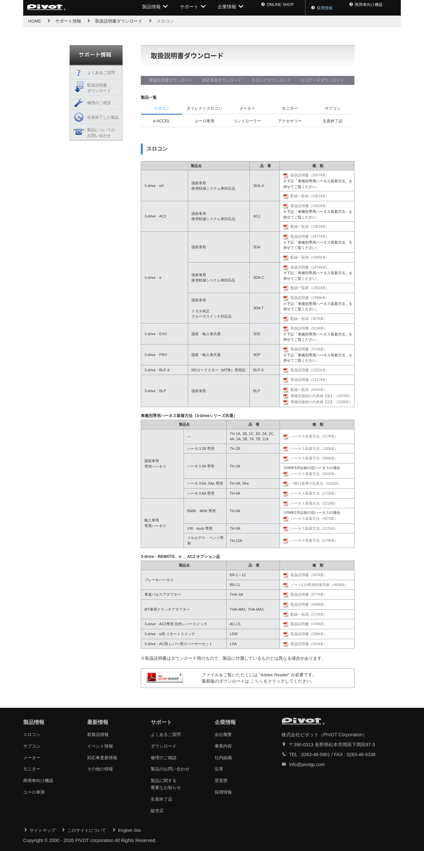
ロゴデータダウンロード (322, 80)
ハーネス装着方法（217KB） (314, 436)
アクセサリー (290, 121)
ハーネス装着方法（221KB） (314, 503)
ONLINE (274, 8)
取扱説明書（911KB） (309, 328)
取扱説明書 (103, 88)
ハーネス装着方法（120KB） (314, 449)
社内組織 (224, 757)
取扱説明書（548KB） (309, 604)
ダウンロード (165, 745)
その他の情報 (101, 768)
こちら (256, 681)
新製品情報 (98, 734)
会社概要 (224, 734)
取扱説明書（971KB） (309, 349)
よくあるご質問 (101, 72)
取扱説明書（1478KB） (310, 267)
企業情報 (227, 7)
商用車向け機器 (39, 779)
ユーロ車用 (204, 121)
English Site (135, 827)
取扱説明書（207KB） (309, 575)
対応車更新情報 (103, 757)
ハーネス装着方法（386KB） (314, 458)
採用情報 (312, 8)
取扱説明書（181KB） (309, 644)
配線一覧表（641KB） (309, 390)
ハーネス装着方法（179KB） (314, 540)
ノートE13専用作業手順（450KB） (319, 585)
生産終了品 (333, 121)
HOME (34, 21)
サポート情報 (68, 21)
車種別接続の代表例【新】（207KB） (321, 396)
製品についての (103, 133)
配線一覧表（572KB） (309, 614)
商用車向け (349, 8)
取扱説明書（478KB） (309, 624)
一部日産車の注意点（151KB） (316, 483)
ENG (387, 8)
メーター (247, 108)
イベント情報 (101, 745)
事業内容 (224, 745)
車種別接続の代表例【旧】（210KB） (321, 402)
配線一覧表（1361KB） (310, 196)
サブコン (333, 108)
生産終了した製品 (103, 117)
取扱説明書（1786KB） (310, 298)
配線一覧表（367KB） (309, 319)
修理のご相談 (99, 102)
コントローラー (247, 121)
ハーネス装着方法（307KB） (314, 518)
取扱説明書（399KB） (309, 634)
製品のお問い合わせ (171, 768)
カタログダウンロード (271, 80)
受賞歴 (222, 779)
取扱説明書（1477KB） (310, 236)
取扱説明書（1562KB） (310, 206)
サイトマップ (43, 827)
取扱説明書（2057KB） (310, 175)
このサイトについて (90, 827)
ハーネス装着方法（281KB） (314, 474)
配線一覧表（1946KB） (310, 257)
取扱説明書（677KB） (309, 594)
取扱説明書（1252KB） (310, 370)
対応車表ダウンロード (222, 80)
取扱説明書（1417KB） (310, 380)
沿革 (219, 768)
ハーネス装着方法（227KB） (314, 528)
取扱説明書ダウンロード (118, 21)
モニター (290, 108)
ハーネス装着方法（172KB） (314, 493)
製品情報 (151, 7)
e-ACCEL (161, 121)
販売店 (158, 808)
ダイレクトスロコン (204, 108)
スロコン (32, 734)
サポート (189, 7)
